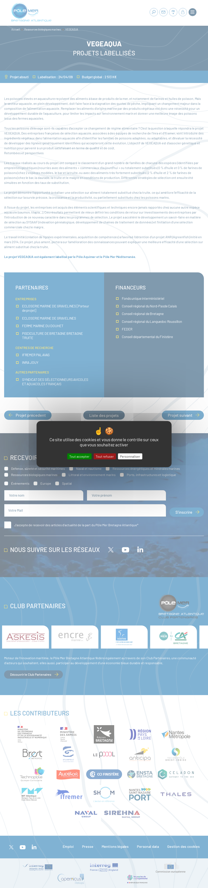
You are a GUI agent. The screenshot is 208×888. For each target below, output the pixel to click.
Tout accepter (79, 456)
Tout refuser (105, 456)
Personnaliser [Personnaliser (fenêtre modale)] (130, 456)
